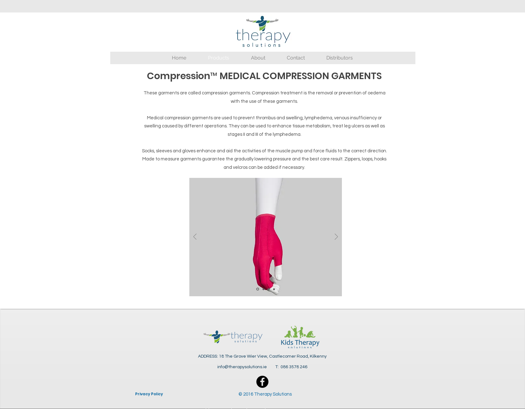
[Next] (336, 237)
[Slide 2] (263, 289)
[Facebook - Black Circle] (262, 382)
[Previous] (194, 237)
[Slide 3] (269, 289)
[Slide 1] (257, 289)
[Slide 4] (274, 289)
